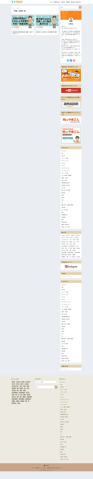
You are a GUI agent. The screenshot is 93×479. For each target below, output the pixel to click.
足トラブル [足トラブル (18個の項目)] (63, 252)
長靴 (62, 222)
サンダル (63, 163)
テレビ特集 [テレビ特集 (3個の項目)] (76, 240)
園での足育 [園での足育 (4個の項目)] (63, 244)
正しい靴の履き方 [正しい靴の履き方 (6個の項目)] (64, 248)
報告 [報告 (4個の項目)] (67, 244)
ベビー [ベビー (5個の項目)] (70, 242)
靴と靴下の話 (64, 224)
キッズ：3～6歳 (65, 158)
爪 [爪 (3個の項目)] (68, 250)
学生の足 (63, 194)
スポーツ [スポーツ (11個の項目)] (71, 240)
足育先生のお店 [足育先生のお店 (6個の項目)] (64, 257)
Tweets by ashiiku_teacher (67, 279)
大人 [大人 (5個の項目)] (74, 244)
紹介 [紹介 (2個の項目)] (71, 250)
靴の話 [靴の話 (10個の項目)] (78, 259)
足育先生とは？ (57, 2)
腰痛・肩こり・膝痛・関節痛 (68, 206)
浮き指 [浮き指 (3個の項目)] (63, 250)
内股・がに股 (64, 181)
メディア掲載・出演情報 (67, 176)
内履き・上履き (65, 178)
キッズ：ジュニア (65, 161)
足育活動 (68, 2)
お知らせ (63, 2)
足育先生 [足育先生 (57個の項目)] (73, 252)
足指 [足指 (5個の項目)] (67, 252)
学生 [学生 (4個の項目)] (67, 246)
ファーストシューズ (66, 171)
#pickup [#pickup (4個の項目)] (63, 237)
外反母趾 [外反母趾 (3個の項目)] (71, 244)
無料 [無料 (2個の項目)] (66, 250)
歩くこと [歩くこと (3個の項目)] (77, 248)
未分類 (63, 199)
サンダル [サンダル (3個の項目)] (67, 240)
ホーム (51, 2)
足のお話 (72, 2)
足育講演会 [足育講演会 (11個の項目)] (63, 259)
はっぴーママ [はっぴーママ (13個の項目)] (78, 237)
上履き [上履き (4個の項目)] (74, 242)
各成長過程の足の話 (66, 184)
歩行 (62, 201)
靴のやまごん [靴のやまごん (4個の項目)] (74, 259)
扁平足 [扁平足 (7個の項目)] (74, 246)
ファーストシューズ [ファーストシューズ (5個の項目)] (65, 242)
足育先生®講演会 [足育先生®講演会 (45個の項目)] (77, 255)
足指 (62, 214)
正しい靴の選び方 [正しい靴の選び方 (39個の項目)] (71, 248)
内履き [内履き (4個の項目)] (78, 242)
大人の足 (63, 189)
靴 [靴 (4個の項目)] (28, 406)
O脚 (62, 153)
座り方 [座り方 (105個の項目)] (71, 246)
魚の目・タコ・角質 (66, 229)
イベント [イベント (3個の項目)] (63, 240)
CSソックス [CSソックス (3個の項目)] (68, 237)
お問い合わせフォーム (66, 374)
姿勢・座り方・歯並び (66, 191)
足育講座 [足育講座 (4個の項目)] (73, 257)
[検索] (80, 7)
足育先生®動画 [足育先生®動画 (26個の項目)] (64, 255)
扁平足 (63, 196)
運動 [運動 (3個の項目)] (67, 259)
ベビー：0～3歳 (65, 173)
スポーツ (63, 166)
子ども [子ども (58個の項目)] (78, 244)
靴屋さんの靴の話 (65, 227)
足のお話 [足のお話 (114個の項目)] (78, 250)
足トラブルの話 (65, 211)
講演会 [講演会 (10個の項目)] (74, 250)
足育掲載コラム (65, 217)
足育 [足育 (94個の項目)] (70, 252)
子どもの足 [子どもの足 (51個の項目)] (63, 246)
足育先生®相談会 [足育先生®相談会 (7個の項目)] (70, 255)
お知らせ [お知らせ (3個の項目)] (72, 237)
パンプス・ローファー (66, 168)
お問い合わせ (78, 2)
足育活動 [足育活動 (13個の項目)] (69, 257)
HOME (46, 473)
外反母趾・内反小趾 (66, 186)
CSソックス (64, 151)
